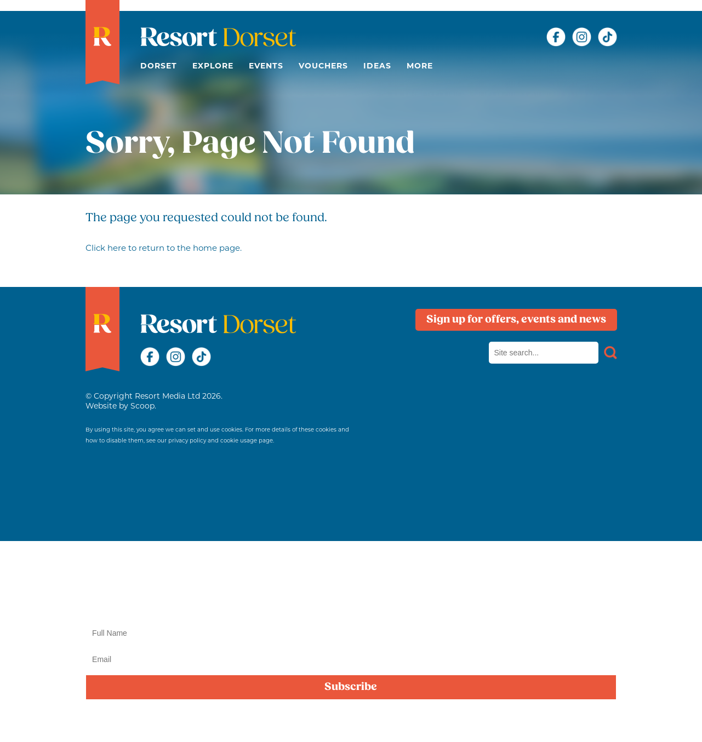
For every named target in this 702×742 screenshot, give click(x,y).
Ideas (377, 66)
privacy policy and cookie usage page (220, 440)
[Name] (351, 633)
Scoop (142, 406)
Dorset (158, 66)
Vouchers (323, 66)
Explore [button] (212, 66)
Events (266, 66)
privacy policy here (356, 722)
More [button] (420, 66)
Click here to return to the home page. (163, 248)
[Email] (351, 659)
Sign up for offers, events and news (516, 319)
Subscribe (350, 687)
